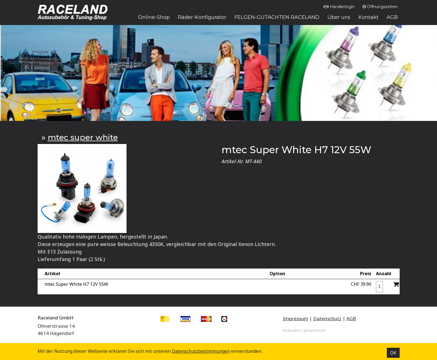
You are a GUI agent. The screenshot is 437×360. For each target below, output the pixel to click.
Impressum (295, 318)
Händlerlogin (339, 6)
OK (393, 353)
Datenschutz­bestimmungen (201, 351)
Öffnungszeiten (380, 6)
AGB (351, 318)
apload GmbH (314, 330)
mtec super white (83, 137)
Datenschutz (327, 318)
